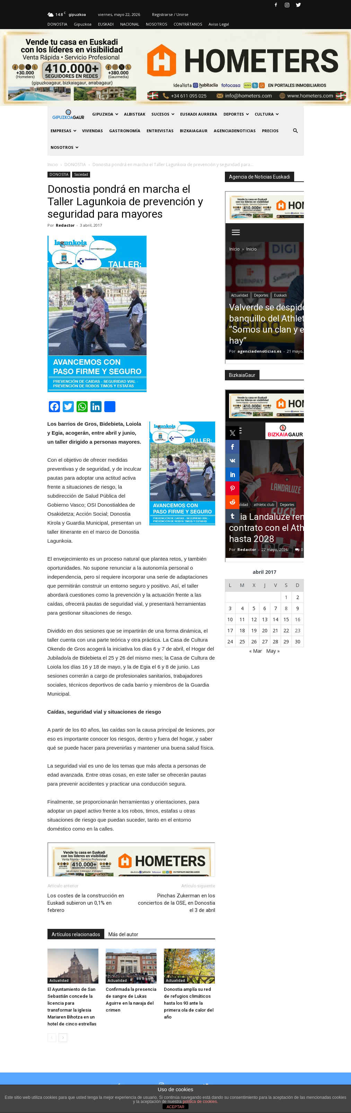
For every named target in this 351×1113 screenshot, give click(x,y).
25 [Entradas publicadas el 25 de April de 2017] (242, 641)
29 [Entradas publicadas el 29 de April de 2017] (286, 641)
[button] (295, 131)
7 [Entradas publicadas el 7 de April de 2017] (275, 608)
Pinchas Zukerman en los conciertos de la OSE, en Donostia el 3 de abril (176, 903)
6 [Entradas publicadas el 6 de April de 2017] (264, 608)
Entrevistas (160, 130)
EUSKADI (106, 24)
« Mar (255, 651)
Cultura (267, 114)
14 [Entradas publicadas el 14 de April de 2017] (275, 619)
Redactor (65, 225)
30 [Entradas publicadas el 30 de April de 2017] (297, 641)
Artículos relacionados (76, 934)
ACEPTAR (175, 1107)
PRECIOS (270, 130)
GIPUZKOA (105, 114)
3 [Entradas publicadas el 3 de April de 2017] (230, 608)
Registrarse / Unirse (170, 14)
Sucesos (163, 114)
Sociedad (81, 174)
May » (273, 651)
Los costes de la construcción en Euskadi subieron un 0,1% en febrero (85, 903)
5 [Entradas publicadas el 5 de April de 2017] (254, 608)
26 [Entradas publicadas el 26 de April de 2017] (254, 641)
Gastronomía (124, 130)
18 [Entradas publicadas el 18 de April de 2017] (242, 630)
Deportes (236, 114)
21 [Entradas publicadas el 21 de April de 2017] (275, 630)
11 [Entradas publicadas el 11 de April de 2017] (242, 619)
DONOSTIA (57, 24)
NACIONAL (129, 24)
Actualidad (59, 980)
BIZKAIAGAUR (194, 130)
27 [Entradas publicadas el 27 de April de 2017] (264, 641)
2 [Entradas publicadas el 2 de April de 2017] (297, 597)
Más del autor (123, 934)
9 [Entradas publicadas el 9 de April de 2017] (297, 608)
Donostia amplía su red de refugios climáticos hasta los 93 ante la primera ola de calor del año (188, 1003)
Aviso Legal (219, 24)
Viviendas (92, 130)
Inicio (52, 165)
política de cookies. (200, 1101)
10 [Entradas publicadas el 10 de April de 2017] (230, 619)
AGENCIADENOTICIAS (235, 130)
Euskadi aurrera (198, 114)
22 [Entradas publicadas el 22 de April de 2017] (286, 630)
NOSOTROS (156, 24)
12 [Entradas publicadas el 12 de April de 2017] (254, 619)
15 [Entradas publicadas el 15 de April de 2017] (286, 619)
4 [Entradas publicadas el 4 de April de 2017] (242, 608)
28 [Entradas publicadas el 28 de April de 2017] (275, 641)
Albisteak (134, 114)
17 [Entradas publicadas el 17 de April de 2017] (230, 630)
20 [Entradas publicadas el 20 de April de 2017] (264, 630)
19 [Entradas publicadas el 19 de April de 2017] (254, 630)
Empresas (64, 130)
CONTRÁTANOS (188, 24)
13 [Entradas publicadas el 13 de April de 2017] (264, 619)
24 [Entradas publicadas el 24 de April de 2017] (230, 641)
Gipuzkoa (82, 24)
